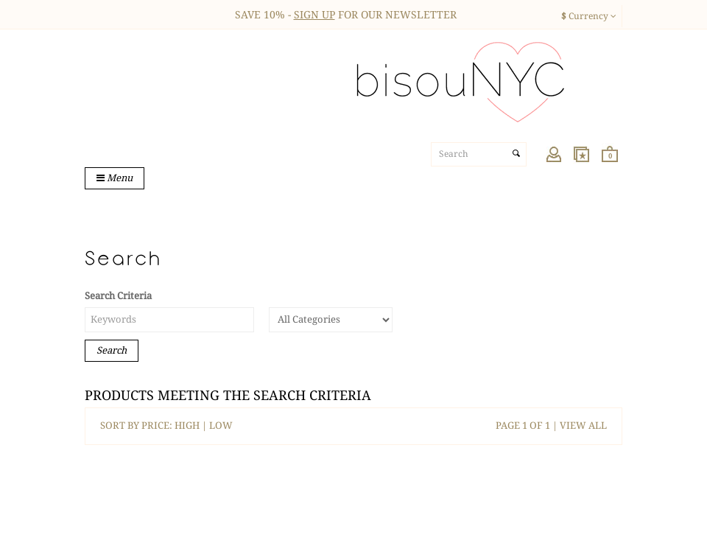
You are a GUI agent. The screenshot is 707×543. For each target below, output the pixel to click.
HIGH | (192, 425)
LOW (221, 425)
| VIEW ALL (578, 425)
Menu (114, 177)
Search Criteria (118, 295)
